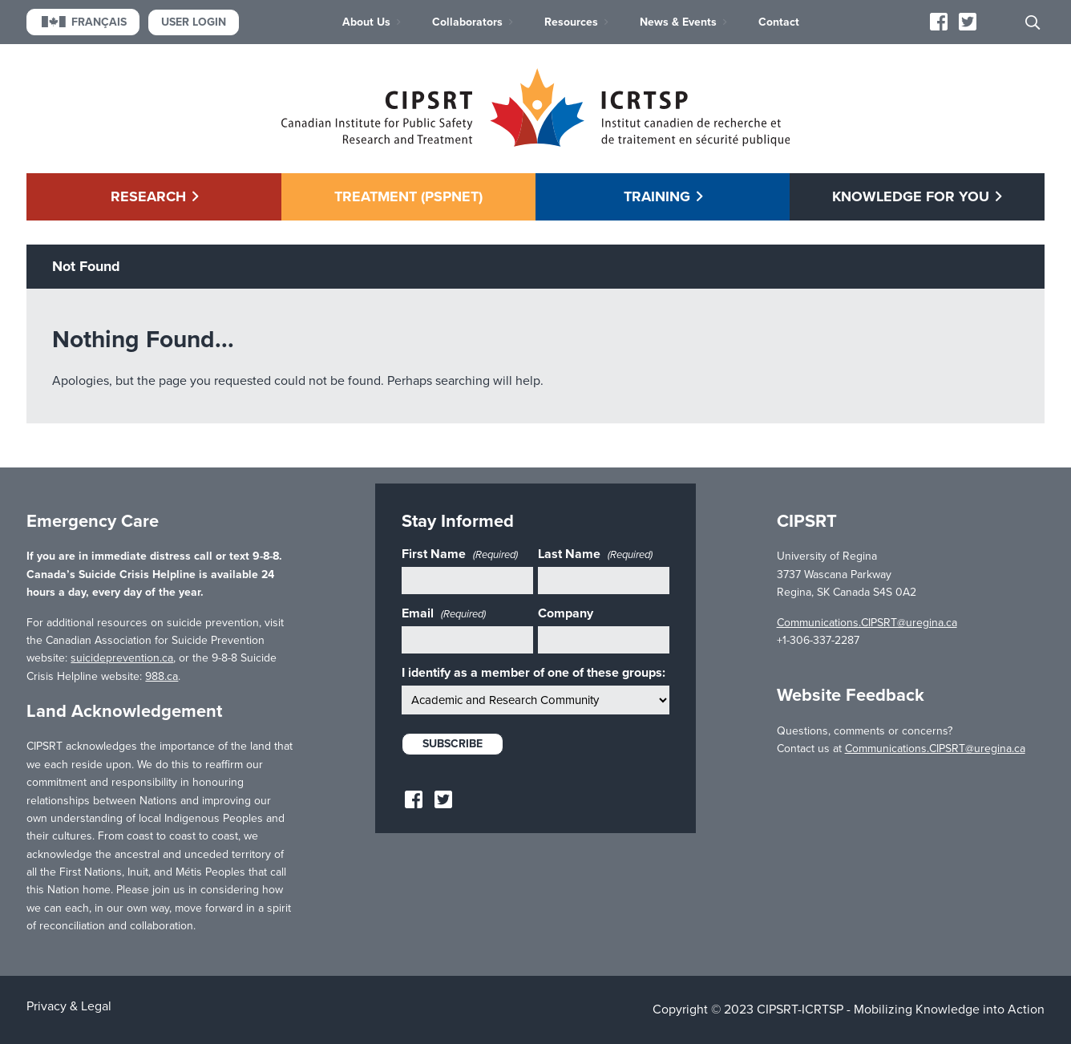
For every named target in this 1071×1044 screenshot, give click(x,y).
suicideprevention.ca (122, 658)
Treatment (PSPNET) (408, 196)
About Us (366, 22)
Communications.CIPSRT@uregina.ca (867, 622)
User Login (193, 22)
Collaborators (467, 22)
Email (444, 613)
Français (83, 22)
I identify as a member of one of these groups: (533, 672)
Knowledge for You (910, 196)
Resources (571, 22)
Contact (778, 22)
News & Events (678, 22)
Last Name (595, 554)
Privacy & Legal (68, 1006)
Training (657, 196)
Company (565, 613)
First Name (460, 554)
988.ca (161, 676)
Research (148, 196)
